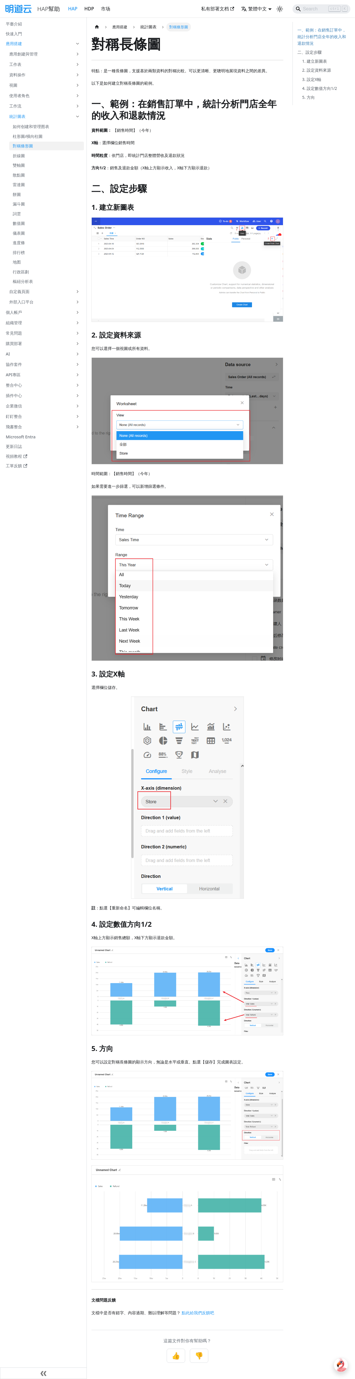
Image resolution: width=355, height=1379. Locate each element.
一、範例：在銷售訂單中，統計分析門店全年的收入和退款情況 (321, 36)
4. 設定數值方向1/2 (319, 88)
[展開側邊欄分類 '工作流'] (77, 106)
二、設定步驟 (309, 52)
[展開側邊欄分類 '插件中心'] (77, 395)
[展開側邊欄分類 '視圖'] (77, 85)
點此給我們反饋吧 (198, 1312)
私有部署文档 (217, 8)
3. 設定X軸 (311, 79)
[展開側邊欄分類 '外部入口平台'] (77, 302)
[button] (43, 43)
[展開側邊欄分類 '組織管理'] (77, 322)
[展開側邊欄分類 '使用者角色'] (77, 95)
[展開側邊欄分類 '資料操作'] (77, 74)
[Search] (321, 9)
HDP (89, 8)
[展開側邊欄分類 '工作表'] (77, 64)
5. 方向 (308, 97)
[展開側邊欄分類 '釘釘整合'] (77, 416)
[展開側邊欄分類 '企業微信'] (77, 406)
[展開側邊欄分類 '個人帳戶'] (77, 312)
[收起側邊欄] (43, 1373)
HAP (72, 8)
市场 (105, 8)
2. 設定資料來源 (316, 70)
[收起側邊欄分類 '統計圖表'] (77, 116)
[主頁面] (96, 27)
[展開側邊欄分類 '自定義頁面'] (77, 291)
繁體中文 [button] (254, 8)
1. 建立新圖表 (314, 61)
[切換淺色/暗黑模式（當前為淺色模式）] (279, 9)
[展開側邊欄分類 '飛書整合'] (77, 426)
